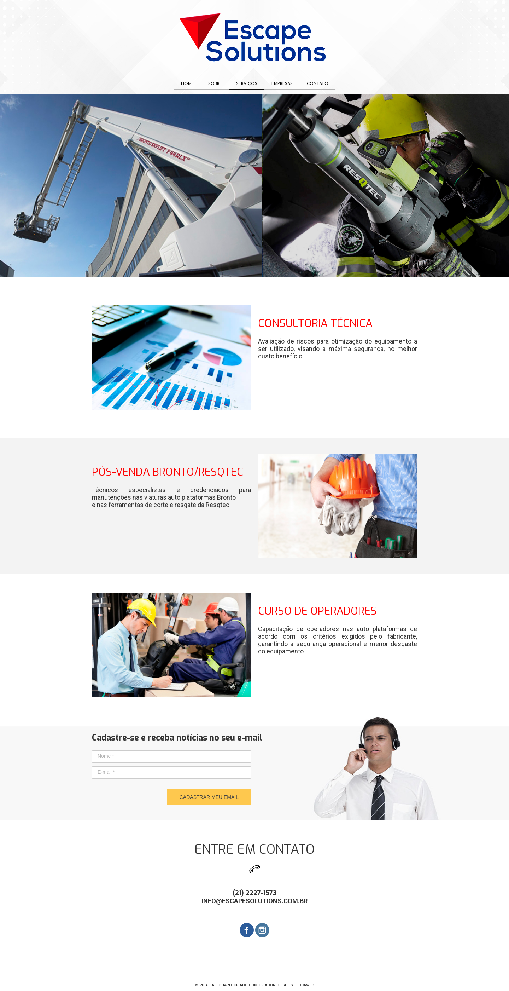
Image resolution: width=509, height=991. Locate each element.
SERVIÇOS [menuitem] (246, 84)
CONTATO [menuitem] (317, 84)
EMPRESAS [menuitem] (282, 84)
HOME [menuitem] (187, 84)
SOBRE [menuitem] (215, 84)
